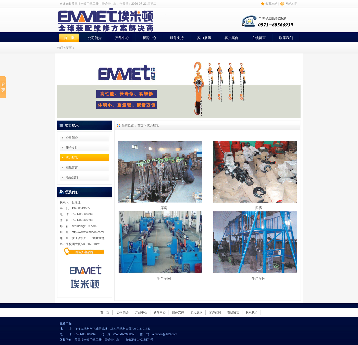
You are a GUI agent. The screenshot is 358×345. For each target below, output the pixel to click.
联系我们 (286, 38)
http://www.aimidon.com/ (88, 232)
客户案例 (231, 38)
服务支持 (177, 38)
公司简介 (95, 38)
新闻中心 (149, 38)
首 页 (69, 38)
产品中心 (122, 38)
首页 (140, 125)
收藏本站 (271, 3)
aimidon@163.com (84, 226)
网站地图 (291, 3)
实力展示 (204, 38)
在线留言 (259, 38)
